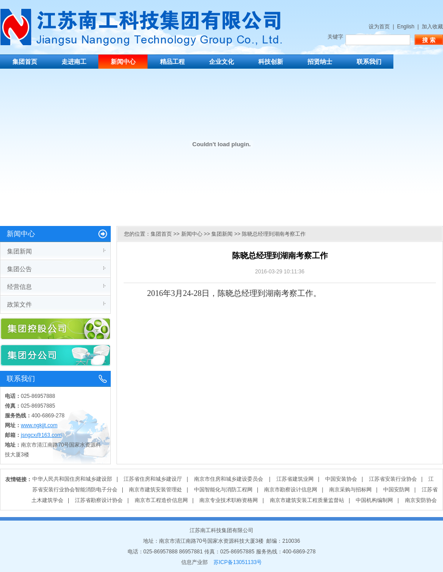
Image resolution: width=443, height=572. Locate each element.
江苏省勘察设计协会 (99, 500)
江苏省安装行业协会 (393, 479)
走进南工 (74, 61)
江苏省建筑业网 (295, 479)
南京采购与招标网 (350, 489)
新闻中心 (123, 61)
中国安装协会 (341, 479)
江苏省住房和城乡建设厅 (153, 479)
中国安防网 (396, 489)
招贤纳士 (319, 61)
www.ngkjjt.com (39, 425)
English (405, 26)
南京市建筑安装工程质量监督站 (307, 500)
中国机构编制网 (374, 500)
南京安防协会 (421, 500)
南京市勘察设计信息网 (290, 489)
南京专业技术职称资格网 (228, 500)
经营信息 (19, 286)
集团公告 (19, 268)
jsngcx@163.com (41, 435)
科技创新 (270, 61)
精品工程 (172, 61)
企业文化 (221, 61)
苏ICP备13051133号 (238, 562)
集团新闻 (19, 251)
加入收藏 (432, 26)
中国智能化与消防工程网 (223, 489)
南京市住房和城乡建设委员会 (229, 479)
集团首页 (24, 61)
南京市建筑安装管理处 (155, 489)
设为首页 (379, 26)
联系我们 (369, 61)
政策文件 (19, 304)
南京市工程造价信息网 (161, 500)
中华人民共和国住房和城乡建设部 (72, 479)
